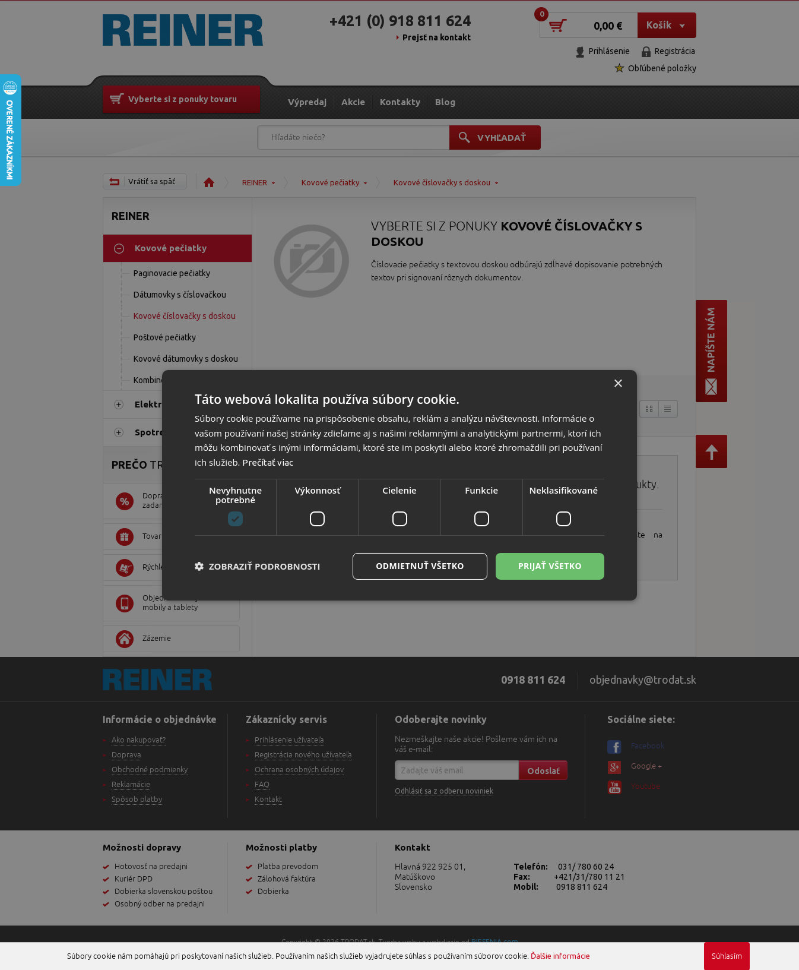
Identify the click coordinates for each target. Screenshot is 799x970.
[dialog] (399, 484)
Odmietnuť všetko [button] (420, 565)
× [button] (617, 383)
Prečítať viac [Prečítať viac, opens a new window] (267, 462)
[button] (258, 566)
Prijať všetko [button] (550, 565)
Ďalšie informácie (560, 956)
